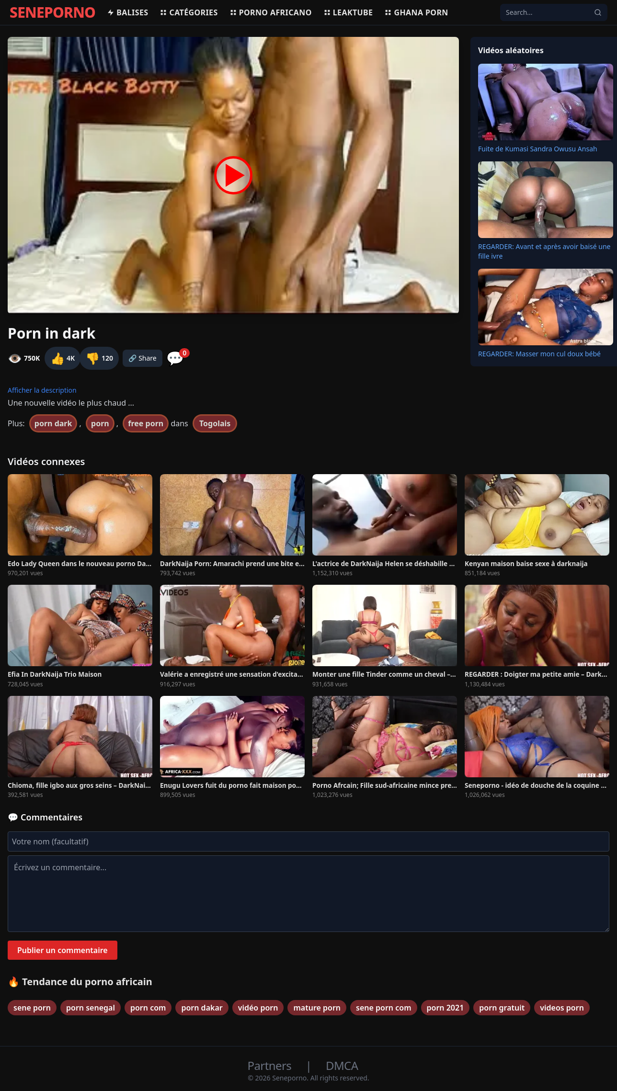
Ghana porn (416, 12)
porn (100, 423)
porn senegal (90, 1007)
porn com (148, 1007)
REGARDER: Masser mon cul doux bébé (539, 353)
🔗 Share (142, 358)
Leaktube (348, 12)
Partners (271, 1065)
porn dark (53, 423)
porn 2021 (445, 1007)
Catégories (188, 12)
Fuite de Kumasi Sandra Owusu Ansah (537, 148)
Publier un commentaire (62, 950)
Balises (127, 12)
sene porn (32, 1007)
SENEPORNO (52, 12)
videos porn (562, 1007)
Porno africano (270, 12)
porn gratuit (502, 1007)
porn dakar (201, 1007)
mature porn (317, 1007)
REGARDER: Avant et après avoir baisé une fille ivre (544, 251)
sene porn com (383, 1007)
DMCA (342, 1065)
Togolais (214, 423)
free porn (145, 423)
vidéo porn (258, 1007)
